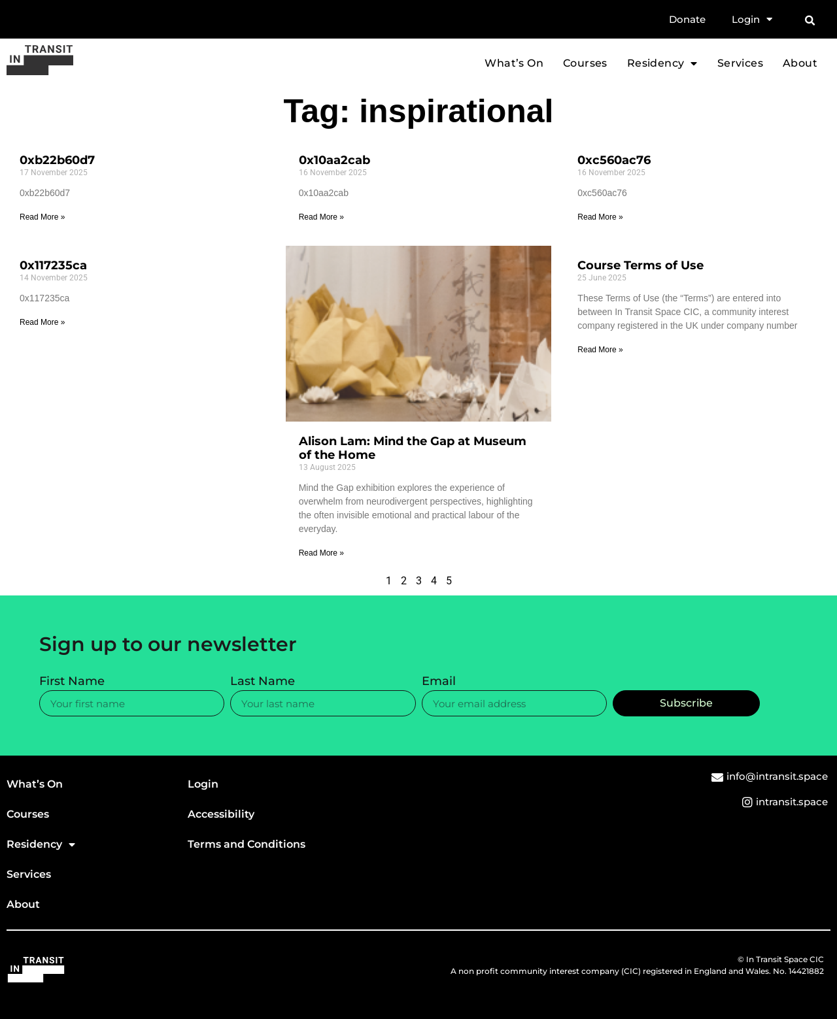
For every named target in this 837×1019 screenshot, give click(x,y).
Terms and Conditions (246, 844)
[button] (809, 21)
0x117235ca (53, 265)
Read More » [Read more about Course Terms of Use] (600, 349)
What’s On (514, 63)
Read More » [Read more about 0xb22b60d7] (42, 217)
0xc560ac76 (614, 160)
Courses (585, 63)
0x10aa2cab (334, 160)
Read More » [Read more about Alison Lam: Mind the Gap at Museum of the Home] (321, 553)
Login (752, 19)
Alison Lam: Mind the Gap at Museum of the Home (412, 448)
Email (439, 681)
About (800, 63)
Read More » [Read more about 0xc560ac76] (600, 217)
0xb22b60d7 (57, 160)
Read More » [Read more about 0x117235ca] (42, 322)
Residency (662, 63)
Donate (687, 19)
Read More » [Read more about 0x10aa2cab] (321, 217)
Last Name (262, 681)
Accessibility (221, 814)
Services (740, 63)
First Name (72, 681)
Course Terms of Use (640, 265)
